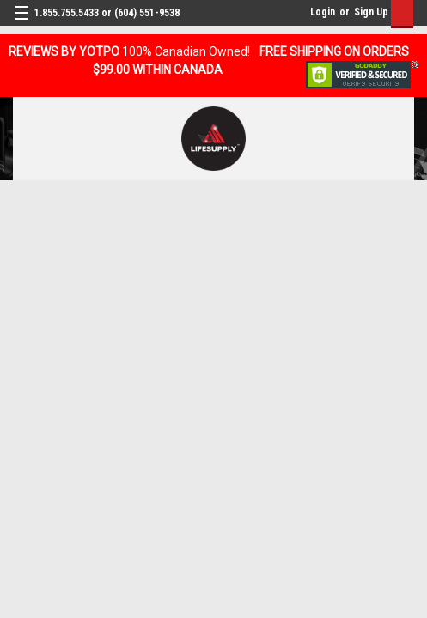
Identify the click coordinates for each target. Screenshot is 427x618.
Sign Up (371, 12)
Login (322, 12)
